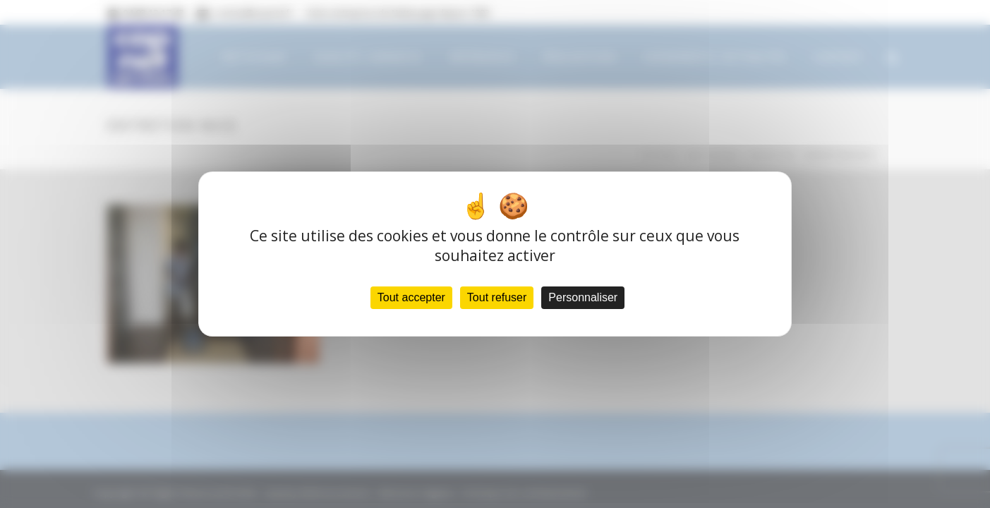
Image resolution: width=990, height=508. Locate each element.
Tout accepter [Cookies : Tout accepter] (411, 297)
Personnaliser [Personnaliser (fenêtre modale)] (582, 297)
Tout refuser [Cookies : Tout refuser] (496, 297)
